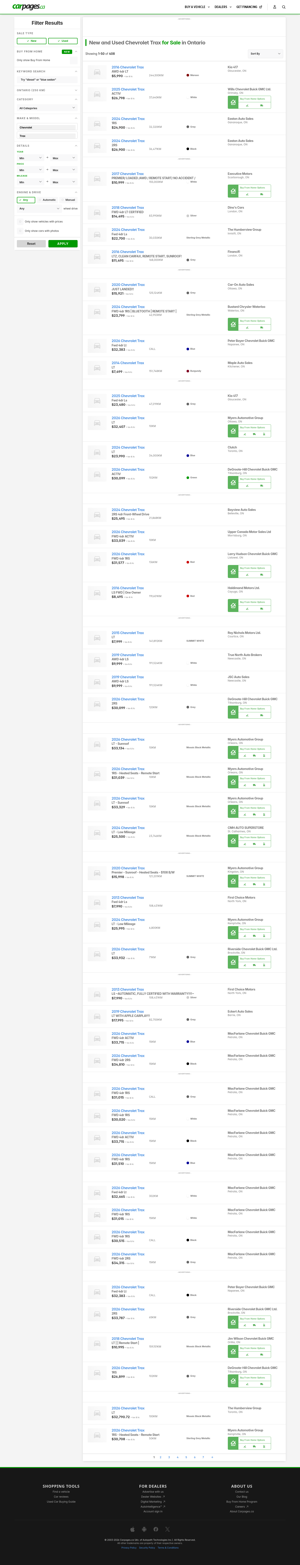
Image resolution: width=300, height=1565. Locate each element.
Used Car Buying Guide (61, 1501)
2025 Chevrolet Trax (128, 89)
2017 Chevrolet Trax (128, 174)
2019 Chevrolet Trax (128, 655)
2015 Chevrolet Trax (128, 633)
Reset (31, 243)
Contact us (242, 1491)
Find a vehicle (61, 1491)
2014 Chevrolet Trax (128, 363)
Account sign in (153, 1511)
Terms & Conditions (168, 1547)
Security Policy (147, 1547)
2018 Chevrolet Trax (128, 208)
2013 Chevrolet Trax (128, 898)
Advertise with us (153, 1491)
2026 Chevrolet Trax (128, 341)
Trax (47, 135)
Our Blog (241, 1496)
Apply (63, 243)
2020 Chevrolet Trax (128, 285)
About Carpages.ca (242, 1511)
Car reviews (61, 1496)
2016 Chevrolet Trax (128, 67)
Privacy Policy (129, 1547)
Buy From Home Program (241, 1501)
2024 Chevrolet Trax (128, 119)
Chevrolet (47, 127)
